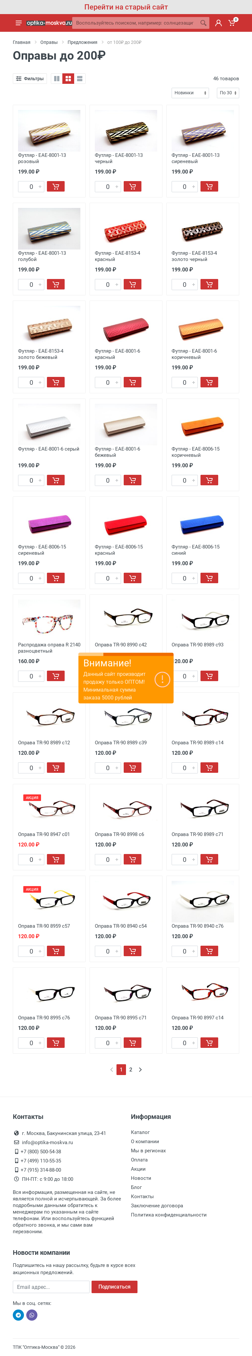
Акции (138, 1169)
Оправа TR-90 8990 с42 (121, 645)
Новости (141, 1178)
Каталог (140, 1132)
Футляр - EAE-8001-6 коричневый (194, 354)
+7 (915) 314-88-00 (41, 1170)
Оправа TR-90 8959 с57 (44, 926)
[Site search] (135, 23)
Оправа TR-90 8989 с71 (197, 834)
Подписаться (114, 1287)
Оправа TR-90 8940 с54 (121, 926)
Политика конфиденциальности (169, 1215)
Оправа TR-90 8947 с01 (44, 834)
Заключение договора (157, 1206)
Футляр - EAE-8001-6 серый (48, 449)
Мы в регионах (148, 1151)
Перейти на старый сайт (126, 7)
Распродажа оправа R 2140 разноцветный (49, 648)
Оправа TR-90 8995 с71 (121, 1018)
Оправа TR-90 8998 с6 (119, 834)
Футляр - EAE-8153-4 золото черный (194, 256)
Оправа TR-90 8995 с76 (44, 1018)
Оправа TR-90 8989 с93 (197, 645)
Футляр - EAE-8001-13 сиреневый (196, 158)
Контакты (142, 1196)
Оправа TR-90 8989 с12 (44, 743)
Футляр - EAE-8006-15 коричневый (196, 452)
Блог (136, 1187)
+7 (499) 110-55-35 (41, 1161)
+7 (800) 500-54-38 (41, 1152)
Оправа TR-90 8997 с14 (197, 1018)
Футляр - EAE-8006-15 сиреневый (42, 550)
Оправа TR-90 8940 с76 (197, 926)
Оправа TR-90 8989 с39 (121, 743)
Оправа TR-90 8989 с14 (197, 743)
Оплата (139, 1160)
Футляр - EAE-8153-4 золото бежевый (40, 354)
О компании (145, 1141)
